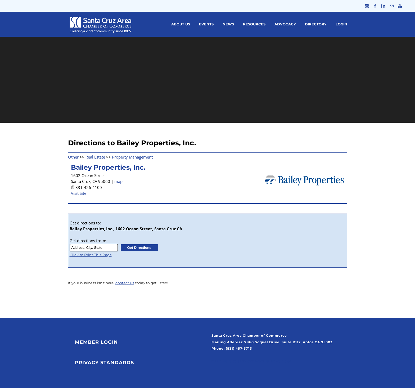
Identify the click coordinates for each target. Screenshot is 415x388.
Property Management (132, 157)
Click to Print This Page (91, 255)
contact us (124, 283)
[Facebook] (375, 6)
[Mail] (392, 6)
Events (206, 24)
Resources (254, 24)
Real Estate (95, 157)
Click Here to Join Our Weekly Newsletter (251, 361)
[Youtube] (400, 6)
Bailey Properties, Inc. (108, 167)
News (228, 24)
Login (341, 24)
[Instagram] (367, 6)
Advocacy (285, 24)
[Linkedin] (383, 6)
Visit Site (78, 193)
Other (73, 157)
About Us (180, 24)
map (118, 181)
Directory (316, 24)
